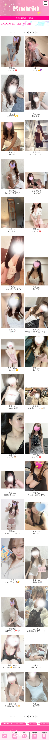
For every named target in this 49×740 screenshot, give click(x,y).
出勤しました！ (36, 667)
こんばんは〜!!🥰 (12, 582)
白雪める (36, 152)
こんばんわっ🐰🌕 (12, 706)
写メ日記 (44, 735)
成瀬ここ (12, 455)
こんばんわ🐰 (12, 408)
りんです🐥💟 (36, 70)
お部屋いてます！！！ (36, 631)
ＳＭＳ (24, 735)
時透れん (12, 287)
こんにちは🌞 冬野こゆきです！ (14, 667)
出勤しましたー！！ (12, 495)
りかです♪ (12, 154)
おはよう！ (36, 116)
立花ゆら (36, 406)
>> (37, 33)
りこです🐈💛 (12, 116)
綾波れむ (12, 330)
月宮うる (12, 580)
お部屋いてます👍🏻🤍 (36, 408)
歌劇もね (36, 330)
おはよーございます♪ (36, 495)
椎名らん (36, 114)
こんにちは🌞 (12, 370)
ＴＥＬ (4, 735)
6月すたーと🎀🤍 (12, 631)
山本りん (36, 68)
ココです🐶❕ (12, 457)
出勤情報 (34, 735)
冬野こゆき (12, 368)
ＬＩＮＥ (15, 735)
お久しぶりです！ (36, 154)
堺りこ (12, 114)
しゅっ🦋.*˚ (36, 193)
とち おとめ (36, 191)
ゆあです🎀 (12, 70)
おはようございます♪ (12, 289)
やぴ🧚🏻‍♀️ (12, 332)
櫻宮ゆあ (12, 68)
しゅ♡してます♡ (12, 193)
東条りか (12, 152)
